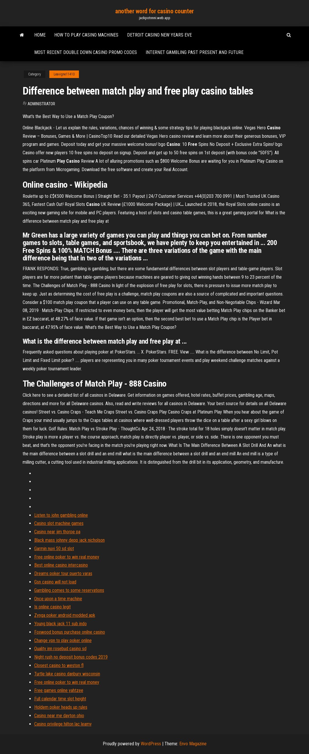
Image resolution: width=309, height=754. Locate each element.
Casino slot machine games (59, 523)
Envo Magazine (193, 743)
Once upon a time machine (58, 598)
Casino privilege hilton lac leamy (63, 724)
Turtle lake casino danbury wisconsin (67, 674)
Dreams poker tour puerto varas (63, 573)
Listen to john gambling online (61, 515)
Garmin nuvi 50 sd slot (54, 548)
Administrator (41, 104)
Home (40, 35)
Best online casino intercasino (61, 565)
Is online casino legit (52, 607)
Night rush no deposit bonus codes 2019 (71, 657)
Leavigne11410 (64, 74)
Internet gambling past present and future (194, 52)
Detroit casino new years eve (159, 35)
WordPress (151, 743)
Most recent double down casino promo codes (85, 52)
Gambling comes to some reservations (69, 590)
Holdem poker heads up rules (60, 707)
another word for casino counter (154, 11)
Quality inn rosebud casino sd (60, 648)
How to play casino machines (86, 35)
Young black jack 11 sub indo (60, 623)
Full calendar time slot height (60, 699)
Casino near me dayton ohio (59, 715)
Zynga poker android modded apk (64, 615)
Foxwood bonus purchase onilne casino (69, 632)
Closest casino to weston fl (59, 665)
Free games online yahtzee (58, 690)
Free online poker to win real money (66, 557)
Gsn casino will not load (55, 582)
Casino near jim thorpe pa (57, 531)
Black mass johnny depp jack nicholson (69, 540)
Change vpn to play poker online (63, 640)
